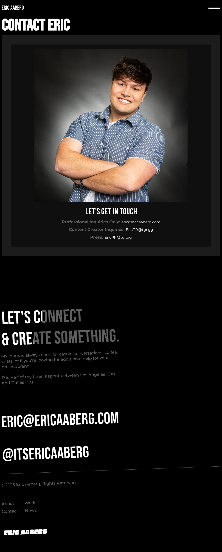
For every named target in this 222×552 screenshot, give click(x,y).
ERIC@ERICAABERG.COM (60, 420)
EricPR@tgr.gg (139, 229)
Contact (10, 511)
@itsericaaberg (45, 454)
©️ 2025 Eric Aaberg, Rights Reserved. (39, 484)
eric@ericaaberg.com (140, 222)
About (7, 503)
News (31, 510)
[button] (214, 8)
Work (30, 502)
